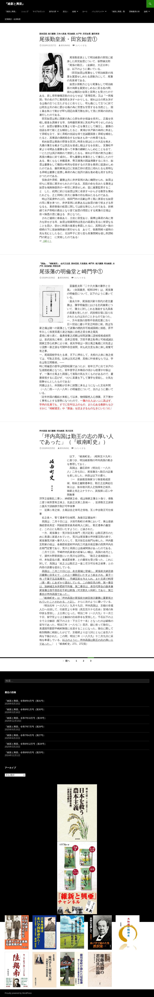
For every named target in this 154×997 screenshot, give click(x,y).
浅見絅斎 (48, 266)
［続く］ (47, 241)
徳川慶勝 (52, 34)
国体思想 (43, 34)
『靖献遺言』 (53, 263)
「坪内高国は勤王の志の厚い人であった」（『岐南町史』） (76, 439)
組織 (74, 11)
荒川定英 (69, 431)
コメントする (81, 45)
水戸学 (79, 34)
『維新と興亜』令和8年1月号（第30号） (25, 709)
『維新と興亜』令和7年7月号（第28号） (25, 726)
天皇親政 (83, 263)
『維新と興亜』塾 (118, 11)
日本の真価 (61, 34)
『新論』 (43, 263)
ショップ (24, 11)
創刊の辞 (52, 11)
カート (85, 11)
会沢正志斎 (65, 263)
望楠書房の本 (134, 11)
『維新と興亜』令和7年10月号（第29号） (26, 718)
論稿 (145, 11)
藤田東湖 (95, 34)
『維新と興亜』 (15, 3)
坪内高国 (43, 431)
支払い (65, 11)
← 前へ (66, 661)
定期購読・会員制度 (13, 19)
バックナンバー (98, 11)
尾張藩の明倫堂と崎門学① (71, 271)
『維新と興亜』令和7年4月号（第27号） (25, 735)
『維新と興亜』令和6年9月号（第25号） (25, 752)
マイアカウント (39, 11)
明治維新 (71, 34)
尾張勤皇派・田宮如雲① (68, 39)
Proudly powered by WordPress (18, 993)
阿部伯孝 (57, 266)
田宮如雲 (86, 34)
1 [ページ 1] (76, 661)
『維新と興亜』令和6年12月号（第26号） (26, 744)
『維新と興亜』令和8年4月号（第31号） (25, 701)
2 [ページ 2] (83, 661)
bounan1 (65, 45)
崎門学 (91, 263)
